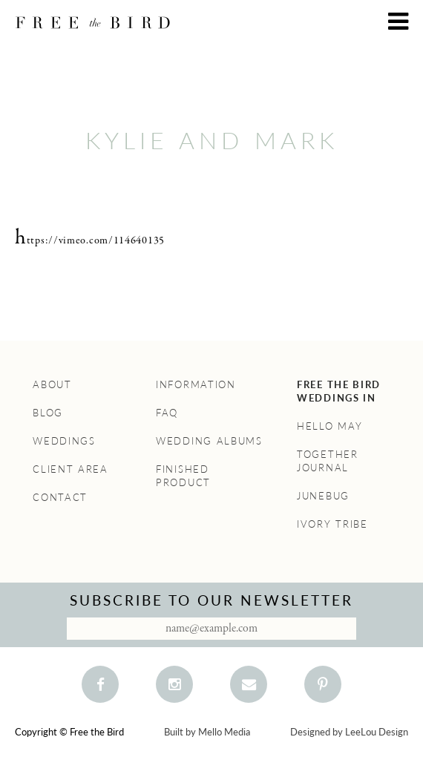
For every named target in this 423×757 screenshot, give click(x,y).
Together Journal (327, 461)
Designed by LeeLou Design (349, 731)
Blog (48, 412)
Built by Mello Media (207, 731)
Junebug (323, 495)
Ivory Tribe (332, 524)
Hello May (329, 426)
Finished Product (183, 475)
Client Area (70, 469)
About (52, 384)
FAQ (167, 412)
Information (196, 384)
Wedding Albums (209, 441)
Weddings (64, 441)
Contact (60, 497)
